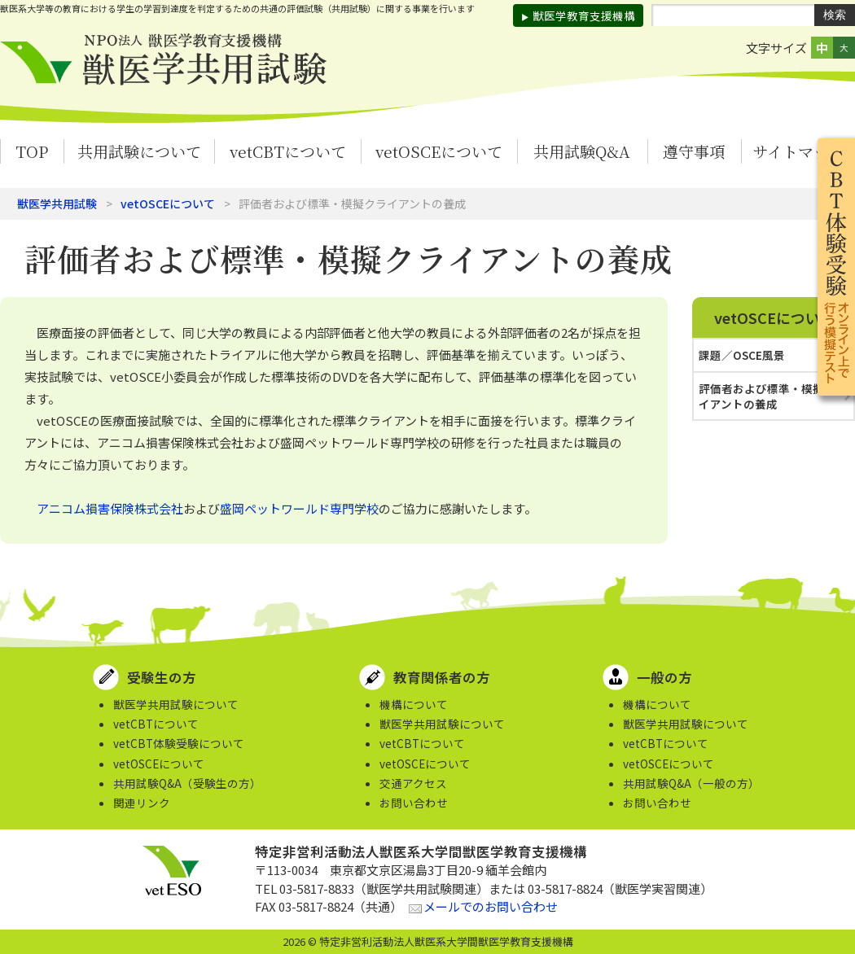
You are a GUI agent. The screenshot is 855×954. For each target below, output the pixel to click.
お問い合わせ (413, 802)
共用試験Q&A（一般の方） (691, 783)
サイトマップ (798, 151)
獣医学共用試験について (176, 704)
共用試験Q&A (581, 151)
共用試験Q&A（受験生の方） (187, 783)
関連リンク (141, 802)
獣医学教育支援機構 (584, 15)
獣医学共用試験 (57, 203)
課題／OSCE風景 (742, 355)
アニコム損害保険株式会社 (110, 508)
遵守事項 (694, 151)
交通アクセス (413, 783)
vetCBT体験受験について (178, 743)
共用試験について (139, 151)
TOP (31, 151)
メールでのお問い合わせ (490, 906)
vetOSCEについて (438, 151)
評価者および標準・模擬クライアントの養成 (773, 396)
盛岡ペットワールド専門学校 (299, 508)
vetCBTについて (288, 151)
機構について (413, 704)
